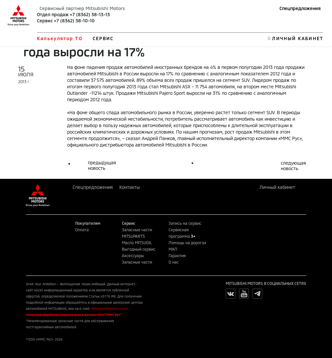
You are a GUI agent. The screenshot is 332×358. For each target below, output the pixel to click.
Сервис (45, 20)
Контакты (129, 187)
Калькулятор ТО (59, 38)
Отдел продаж (53, 14)
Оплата (82, 229)
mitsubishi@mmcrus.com (109, 308)
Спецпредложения (300, 8)
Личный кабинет (277, 187)
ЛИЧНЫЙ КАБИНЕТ (297, 38)
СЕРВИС (103, 38)
